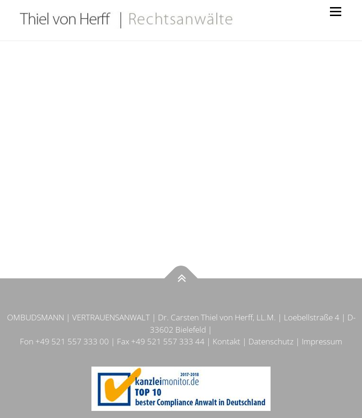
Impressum (322, 341)
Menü (335, 12)
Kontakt (226, 341)
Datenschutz (271, 341)
